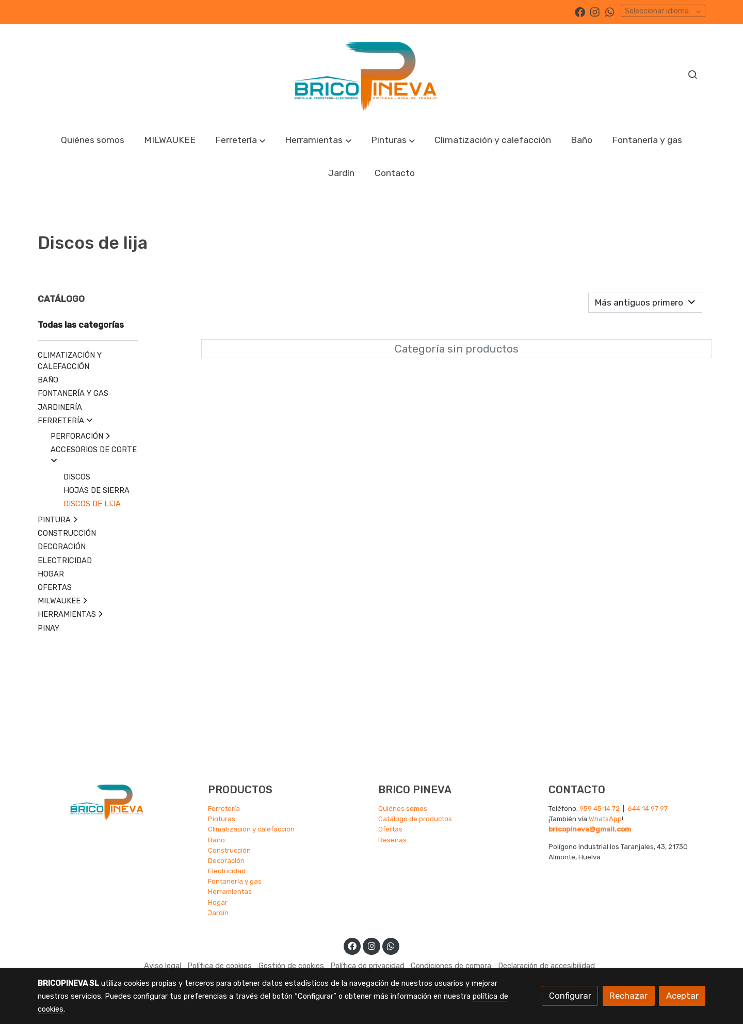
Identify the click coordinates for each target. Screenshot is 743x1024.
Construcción (229, 850)
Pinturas (221, 818)
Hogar (218, 902)
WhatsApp (605, 818)
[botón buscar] (692, 74)
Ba (212, 840)
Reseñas (392, 840)
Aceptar (682, 995)
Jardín (218, 912)
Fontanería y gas (235, 881)
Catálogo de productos (415, 818)
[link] (371, 74)
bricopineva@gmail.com (589, 829)
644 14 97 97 (647, 808)
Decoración (226, 860)
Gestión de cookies (291, 965)
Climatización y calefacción (251, 829)
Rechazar (628, 995)
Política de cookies (219, 965)
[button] (240, 140)
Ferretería (224, 808)
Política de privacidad (367, 965)
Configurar (570, 995)
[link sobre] (116, 801)
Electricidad (227, 871)
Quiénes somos (402, 808)
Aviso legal (162, 965)
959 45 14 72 (599, 808)
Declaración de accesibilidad (546, 965)
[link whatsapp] (610, 11)
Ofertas (390, 829)
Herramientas (230, 891)
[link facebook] (580, 11)
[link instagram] (595, 11)
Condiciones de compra (451, 965)
